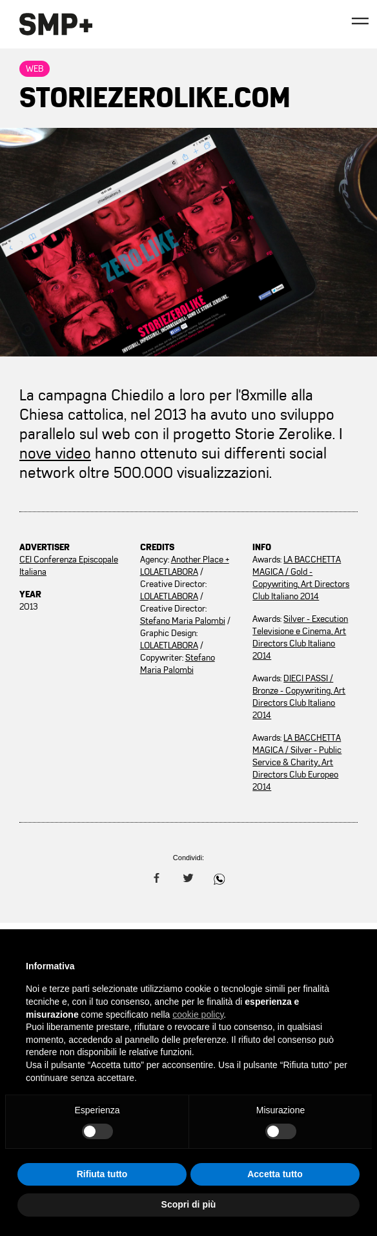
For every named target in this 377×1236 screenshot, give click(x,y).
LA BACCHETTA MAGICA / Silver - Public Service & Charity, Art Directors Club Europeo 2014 (296, 762)
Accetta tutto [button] (275, 1174)
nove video (55, 453)
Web (34, 68)
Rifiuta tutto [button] (102, 1174)
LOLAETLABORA (169, 596)
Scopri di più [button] (188, 1204)
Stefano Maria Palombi (182, 620)
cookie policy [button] (197, 1014)
